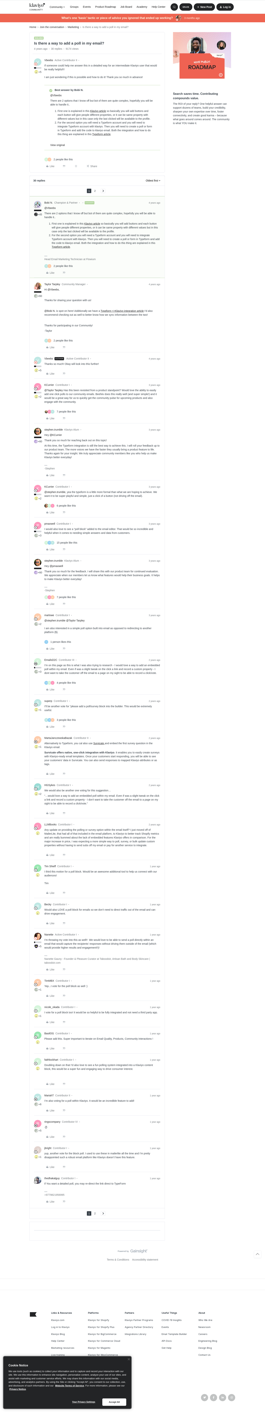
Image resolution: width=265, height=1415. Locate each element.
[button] (185, 7)
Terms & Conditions (118, 1259)
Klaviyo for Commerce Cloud (104, 1341)
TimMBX (49, 980)
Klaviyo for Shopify (98, 1320)
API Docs (167, 1341)
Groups (74, 6)
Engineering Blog (207, 1341)
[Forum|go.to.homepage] (37, 7)
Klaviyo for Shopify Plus (101, 1327)
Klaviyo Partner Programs (139, 1320)
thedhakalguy (52, 1178)
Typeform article (101, 134)
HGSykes (49, 785)
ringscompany (52, 1121)
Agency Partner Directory (139, 1327)
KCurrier (49, 384)
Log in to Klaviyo (60, 1327)
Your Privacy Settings (83, 1402)
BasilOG (49, 1033)
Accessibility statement (145, 1259)
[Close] (129, 1359)
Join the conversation (52, 27)
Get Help (167, 1348)
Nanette (48, 934)
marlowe (49, 615)
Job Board (126, 6)
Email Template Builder (174, 1334)
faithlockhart (51, 1059)
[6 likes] (60, 506)
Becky (47, 904)
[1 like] (57, 642)
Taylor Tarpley (52, 284)
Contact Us (204, 1355)
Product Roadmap (105, 6)
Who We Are (205, 1320)
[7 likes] (60, 412)
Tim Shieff (50, 866)
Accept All (114, 1402)
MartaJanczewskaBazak (58, 737)
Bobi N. (48, 202)
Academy (142, 6)
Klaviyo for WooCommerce (103, 1355)
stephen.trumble (53, 429)
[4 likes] (60, 683)
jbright (47, 1148)
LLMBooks (50, 824)
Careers (202, 1334)
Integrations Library (135, 1334)
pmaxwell (49, 523)
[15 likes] (60, 543)
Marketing (73, 27)
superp (48, 700)
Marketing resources (62, 1348)
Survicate (99, 743)
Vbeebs (48, 60)
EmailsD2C (50, 659)
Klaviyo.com (57, 1320)
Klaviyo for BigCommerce (102, 1334)
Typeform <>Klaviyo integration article (122, 310)
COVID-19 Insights (172, 1320)
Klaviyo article (98, 111)
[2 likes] (58, 159)
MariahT (49, 1095)
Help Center (158, 6)
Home (32, 27)
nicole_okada (52, 1007)
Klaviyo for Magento (99, 1348)
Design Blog (205, 1348)
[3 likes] (60, 720)
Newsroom (204, 1327)
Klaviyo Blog (58, 1334)
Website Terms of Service (69, 1385)
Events (87, 6)
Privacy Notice (17, 1389)
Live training (58, 1355)
